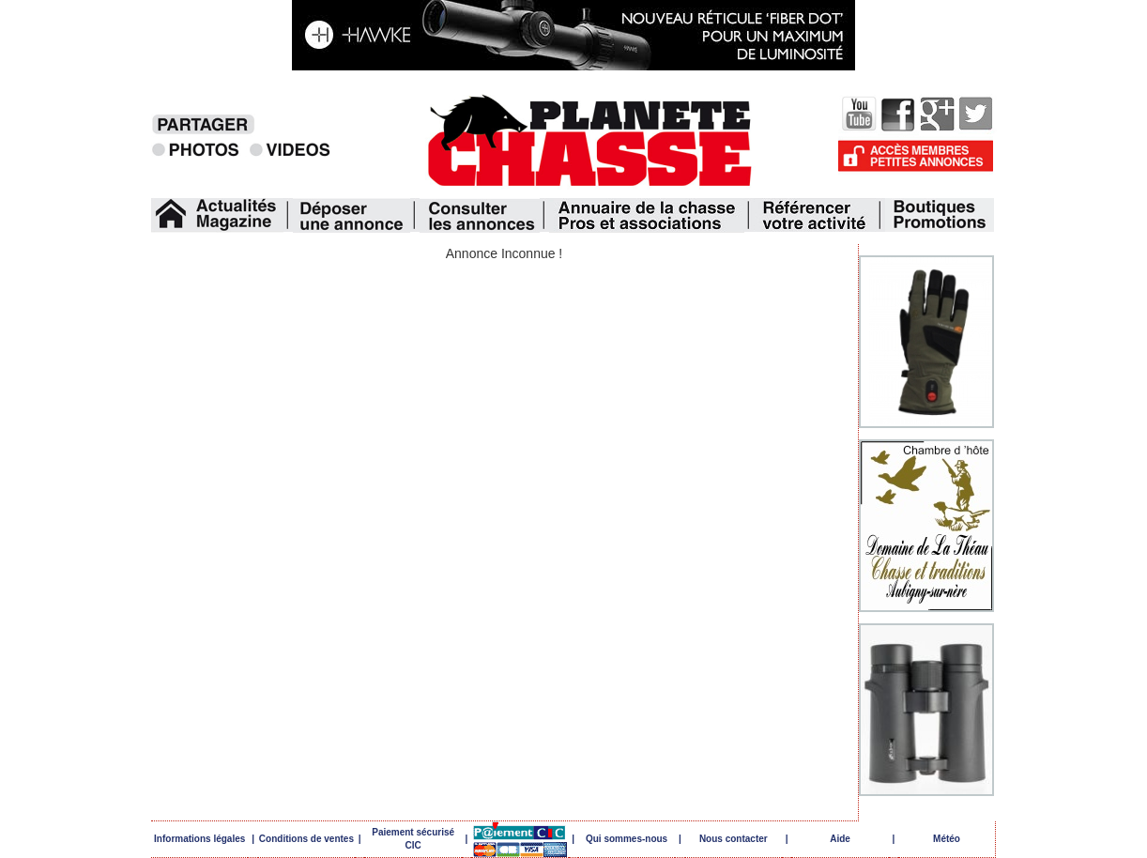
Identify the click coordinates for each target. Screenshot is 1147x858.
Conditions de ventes (306, 839)
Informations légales (199, 839)
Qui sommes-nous (626, 839)
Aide (840, 839)
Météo (946, 839)
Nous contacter (733, 839)
